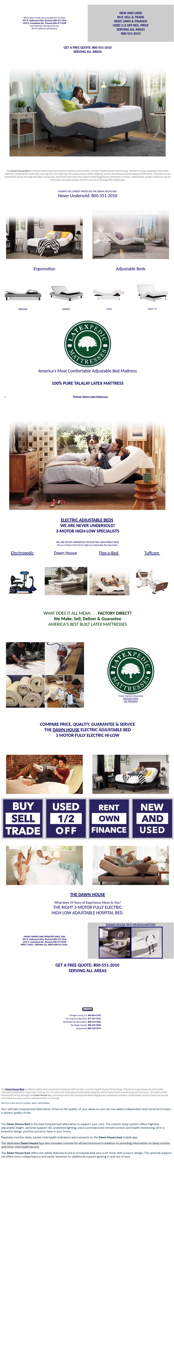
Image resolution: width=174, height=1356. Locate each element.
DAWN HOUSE (66, 730)
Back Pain (22, 308)
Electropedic (22, 553)
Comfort (66, 308)
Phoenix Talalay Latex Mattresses (90, 396)
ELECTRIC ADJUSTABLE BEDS (87, 520)
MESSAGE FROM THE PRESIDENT (130, 700)
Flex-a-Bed (109, 553)
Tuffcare (152, 553)
